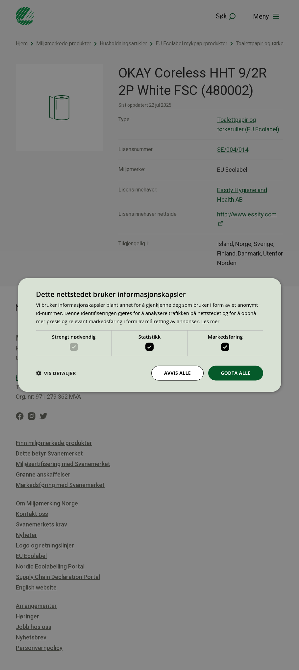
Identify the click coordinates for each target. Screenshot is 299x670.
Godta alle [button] (235, 373)
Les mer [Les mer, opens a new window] (210, 321)
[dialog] (149, 335)
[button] (56, 373)
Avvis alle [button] (177, 373)
